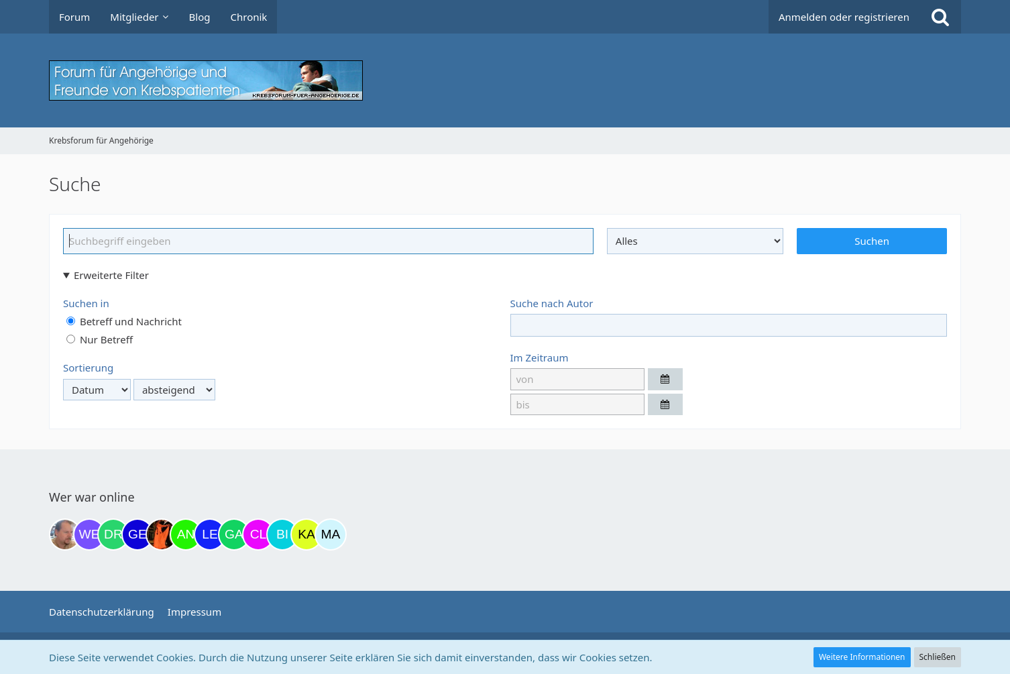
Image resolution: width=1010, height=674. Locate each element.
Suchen (871, 240)
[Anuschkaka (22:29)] (186, 534)
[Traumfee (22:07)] (162, 534)
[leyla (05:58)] (210, 534)
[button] (665, 379)
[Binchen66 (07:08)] (282, 534)
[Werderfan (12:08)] (89, 534)
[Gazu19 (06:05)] (234, 534)
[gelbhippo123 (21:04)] (137, 534)
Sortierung (88, 367)
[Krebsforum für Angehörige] (505, 80)
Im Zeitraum (539, 357)
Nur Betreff (99, 339)
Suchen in (86, 303)
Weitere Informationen (862, 657)
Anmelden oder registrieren (844, 16)
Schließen (937, 657)
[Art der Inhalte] (695, 241)
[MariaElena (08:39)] (331, 534)
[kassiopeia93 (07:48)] (306, 534)
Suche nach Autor (552, 303)
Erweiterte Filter (111, 275)
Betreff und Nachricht (124, 321)
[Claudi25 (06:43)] (258, 534)
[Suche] (940, 17)
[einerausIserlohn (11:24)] (65, 534)
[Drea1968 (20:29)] (113, 534)
